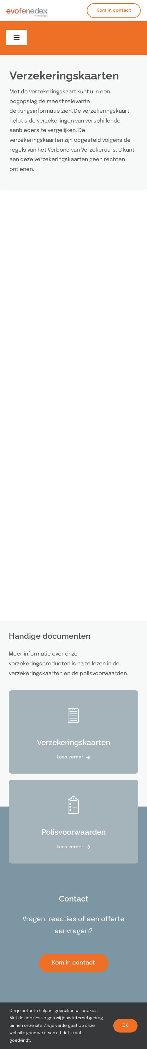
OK (125, 1025)
